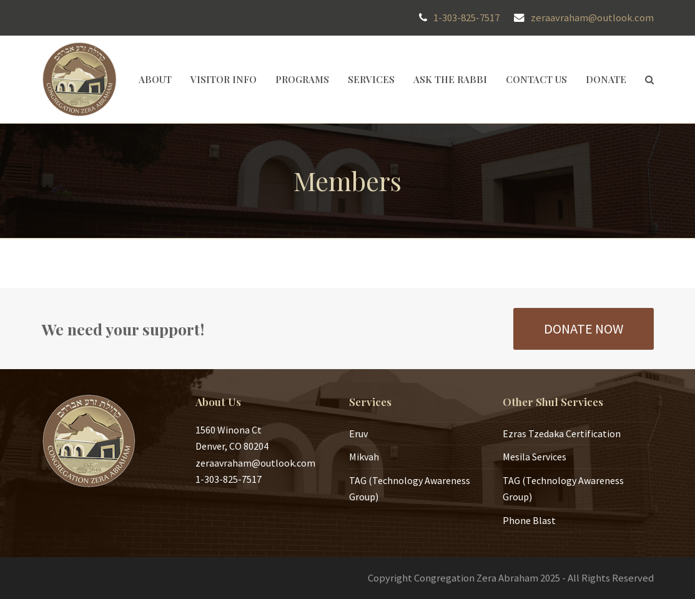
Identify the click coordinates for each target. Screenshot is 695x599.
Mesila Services (534, 456)
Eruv (358, 433)
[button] (649, 79)
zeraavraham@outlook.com (592, 17)
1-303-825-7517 (466, 17)
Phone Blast (529, 520)
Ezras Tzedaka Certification (562, 433)
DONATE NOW (583, 328)
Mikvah (364, 456)
